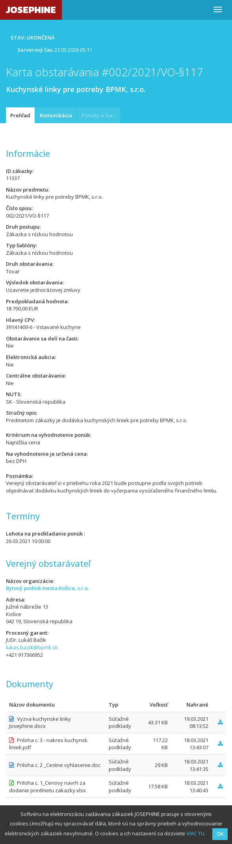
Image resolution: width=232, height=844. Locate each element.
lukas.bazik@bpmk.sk (32, 647)
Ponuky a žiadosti (101, 115)
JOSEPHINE (31, 10)
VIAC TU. (196, 833)
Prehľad (20, 115)
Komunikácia (56, 115)
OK (220, 834)
